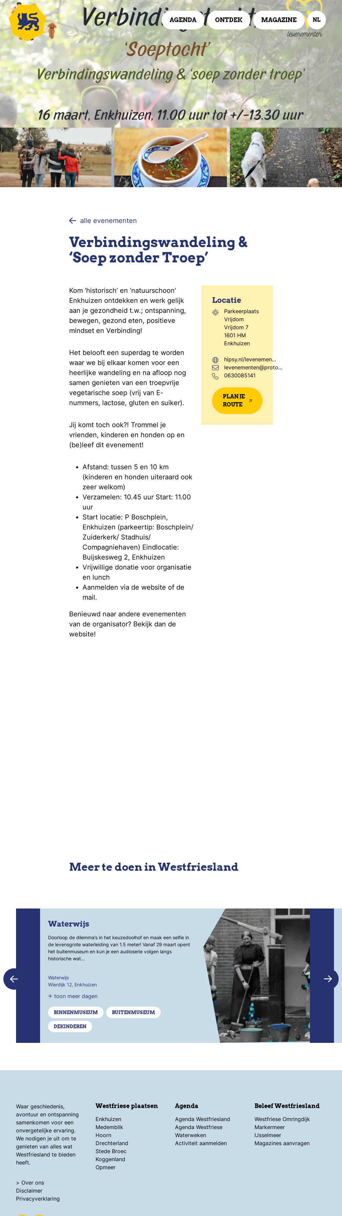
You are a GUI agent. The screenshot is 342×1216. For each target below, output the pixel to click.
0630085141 (239, 375)
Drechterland (112, 1143)
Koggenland (110, 1159)
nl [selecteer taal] (317, 20)
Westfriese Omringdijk (282, 1119)
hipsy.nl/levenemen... (250, 359)
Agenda (183, 19)
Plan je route (237, 400)
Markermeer (269, 1127)
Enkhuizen (108, 1119)
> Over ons (30, 1182)
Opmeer (106, 1167)
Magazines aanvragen (282, 1143)
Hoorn (103, 1135)
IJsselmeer (267, 1135)
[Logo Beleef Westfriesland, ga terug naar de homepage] (47, 21)
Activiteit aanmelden (201, 1143)
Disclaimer (29, 1190)
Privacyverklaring (38, 1198)
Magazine (279, 19)
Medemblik (109, 1127)
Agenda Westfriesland (202, 1119)
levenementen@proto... (253, 367)
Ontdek (228, 19)
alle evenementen (103, 221)
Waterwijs (68, 924)
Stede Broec (111, 1151)
